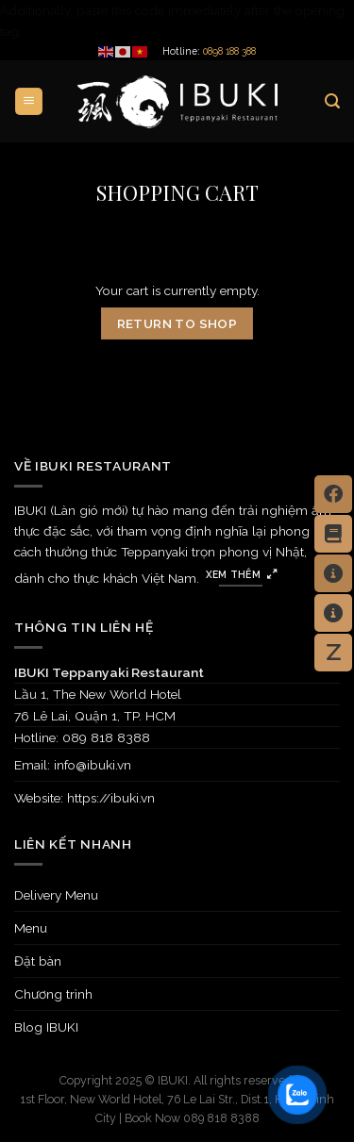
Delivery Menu (56, 894)
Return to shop (177, 323)
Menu (30, 927)
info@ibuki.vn (92, 764)
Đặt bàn (37, 960)
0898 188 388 (229, 51)
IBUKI (173, 1080)
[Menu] (28, 101)
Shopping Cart (177, 192)
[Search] (332, 101)
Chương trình (53, 993)
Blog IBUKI (46, 1026)
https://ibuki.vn (111, 797)
